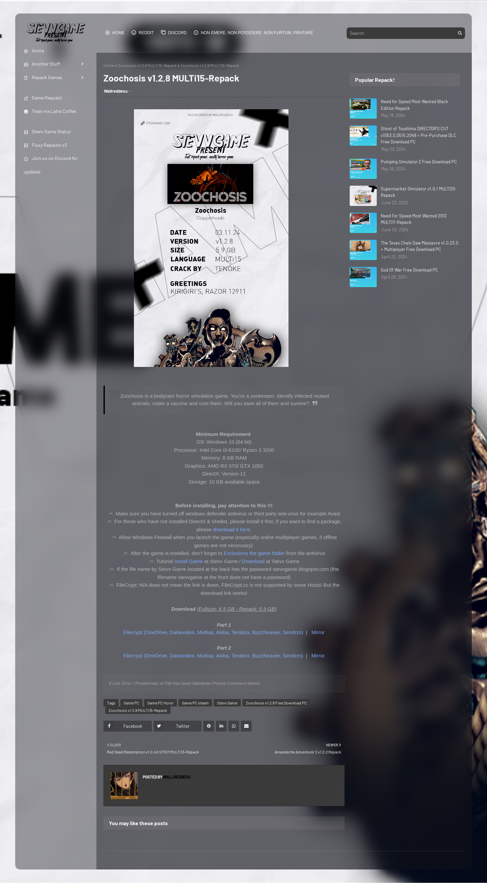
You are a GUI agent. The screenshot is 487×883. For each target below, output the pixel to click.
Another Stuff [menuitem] (42, 64)
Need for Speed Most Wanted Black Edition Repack (414, 105)
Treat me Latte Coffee (50, 111)
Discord (174, 32)
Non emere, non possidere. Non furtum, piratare (253, 32)
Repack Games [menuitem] (43, 77)
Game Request (43, 97)
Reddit (142, 32)
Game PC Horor (160, 702)
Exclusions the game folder (254, 553)
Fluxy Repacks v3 (45, 145)
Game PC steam (195, 702)
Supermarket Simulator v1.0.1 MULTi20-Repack (419, 192)
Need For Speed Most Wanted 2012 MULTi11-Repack (414, 219)
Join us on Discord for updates (51, 164)
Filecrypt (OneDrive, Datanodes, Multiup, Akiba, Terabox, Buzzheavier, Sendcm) (213, 632)
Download (253, 561)
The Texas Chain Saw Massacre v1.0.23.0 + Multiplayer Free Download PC (419, 246)
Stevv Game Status (47, 131)
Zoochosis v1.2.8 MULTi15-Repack (147, 65)
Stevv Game (227, 702)
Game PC (131, 702)
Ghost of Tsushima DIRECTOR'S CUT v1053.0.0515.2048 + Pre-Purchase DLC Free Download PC (418, 135)
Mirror (318, 632)
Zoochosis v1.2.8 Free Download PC (276, 702)
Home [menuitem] (34, 50)
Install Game (189, 561)
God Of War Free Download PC (409, 270)
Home (114, 32)
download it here (231, 529)
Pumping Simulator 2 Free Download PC (419, 161)
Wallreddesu (115, 91)
